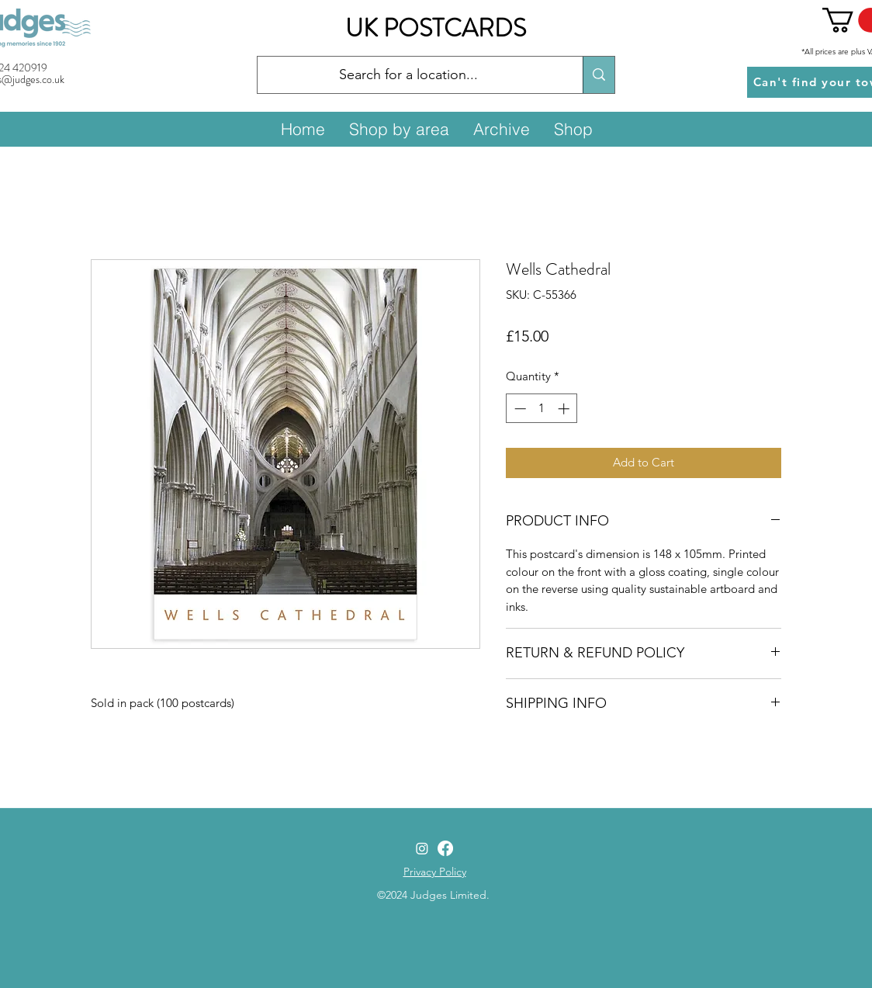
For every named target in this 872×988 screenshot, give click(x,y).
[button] (399, 128)
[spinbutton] (542, 408)
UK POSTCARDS (435, 28)
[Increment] (565, 408)
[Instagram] (422, 848)
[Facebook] (445, 848)
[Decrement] (518, 408)
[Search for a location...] (408, 75)
